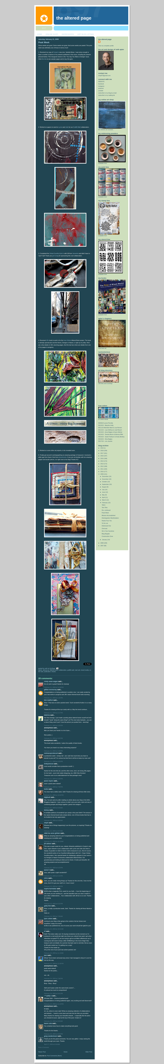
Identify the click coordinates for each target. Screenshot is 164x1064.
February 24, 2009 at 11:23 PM (53, 1004)
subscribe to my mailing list (106, 95)
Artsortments (63, 457)
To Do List (105, 523)
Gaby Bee (47, 906)
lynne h (47, 870)
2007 (102, 545)
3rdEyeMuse (48, 764)
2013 (102, 463)
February (105, 502)
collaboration (63, 670)
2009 (102, 474)
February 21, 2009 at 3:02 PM (53, 738)
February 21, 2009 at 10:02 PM (53, 795)
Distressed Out (106, 526)
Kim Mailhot (48, 700)
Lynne (60, 127)
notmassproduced (51, 753)
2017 (102, 453)
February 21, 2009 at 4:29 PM (53, 761)
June (103, 492)
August (104, 487)
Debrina (47, 715)
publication (47, 671)
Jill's (47, 340)
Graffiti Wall (77, 127)
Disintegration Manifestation (110, 518)
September (105, 484)
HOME (39, 34)
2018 (102, 450)
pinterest (101, 88)
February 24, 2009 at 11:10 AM (53, 953)
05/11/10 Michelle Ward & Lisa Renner (110, 427)
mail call (77, 670)
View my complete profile (106, 45)
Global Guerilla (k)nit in (56, 253)
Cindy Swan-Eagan (51, 681)
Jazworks (75, 253)
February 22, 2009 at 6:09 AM (53, 820)
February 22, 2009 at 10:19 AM (53, 841)
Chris (46, 878)
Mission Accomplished (108, 515)
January (104, 539)
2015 (102, 458)
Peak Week (43, 42)
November (105, 479)
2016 (102, 456)
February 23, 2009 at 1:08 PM (53, 886)
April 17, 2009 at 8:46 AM (52, 1044)
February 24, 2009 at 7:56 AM (53, 916)
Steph (46, 823)
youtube (100, 90)
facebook (101, 84)
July (103, 489)
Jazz (45, 955)
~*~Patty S (48, 996)
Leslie (46, 789)
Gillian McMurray (50, 690)
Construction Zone (107, 536)
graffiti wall (70, 670)
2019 (102, 448)
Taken (103, 505)
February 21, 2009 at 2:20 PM (53, 725)
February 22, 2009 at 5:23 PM (53, 867)
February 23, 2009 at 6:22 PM (53, 903)
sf (44, 931)
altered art (46, 670)
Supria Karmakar (50, 889)
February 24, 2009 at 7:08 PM (53, 978)
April (103, 497)
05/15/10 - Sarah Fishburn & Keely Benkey (111, 436)
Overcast (104, 528)
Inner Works (67, 340)
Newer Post (42, 1052)
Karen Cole (48, 1023)
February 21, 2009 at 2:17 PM (53, 713)
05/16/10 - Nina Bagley (105, 439)
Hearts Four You (107, 520)
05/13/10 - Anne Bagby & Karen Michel (110, 432)
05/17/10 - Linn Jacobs (105, 441)
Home (65, 1052)
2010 (102, 471)
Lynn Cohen (48, 918)
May (103, 495)
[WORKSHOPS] (68, 34)
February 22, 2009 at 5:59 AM (53, 808)
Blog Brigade (106, 533)
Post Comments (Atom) (54, 1055)
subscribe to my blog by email (107, 93)
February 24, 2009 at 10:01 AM (53, 929)
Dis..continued (106, 510)
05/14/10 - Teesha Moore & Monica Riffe (110, 434)
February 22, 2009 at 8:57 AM (53, 831)
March (104, 500)
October (104, 481)
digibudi (47, 797)
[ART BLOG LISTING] (86, 34)
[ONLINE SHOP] (52, 34)
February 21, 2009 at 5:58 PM (53, 778)
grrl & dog (55, 255)
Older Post (88, 1052)
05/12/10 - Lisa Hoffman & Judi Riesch (110, 430)
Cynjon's (56, 52)
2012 (102, 466)
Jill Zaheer (47, 843)
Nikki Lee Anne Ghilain (52, 833)
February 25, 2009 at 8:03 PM (53, 1034)
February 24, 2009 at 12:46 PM (53, 963)
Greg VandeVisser (50, 1036)
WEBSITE (101, 81)
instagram (101, 86)
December (105, 476)
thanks (54, 671)
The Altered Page (73, 18)
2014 (102, 461)
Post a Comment (43, 1047)
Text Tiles (104, 507)
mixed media (85, 670)
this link (44, 59)
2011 (102, 469)
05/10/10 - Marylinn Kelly (106, 425)
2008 (102, 543)
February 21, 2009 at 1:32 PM (53, 698)
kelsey (46, 810)
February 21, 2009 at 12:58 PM (53, 687)
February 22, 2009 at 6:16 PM (53, 876)
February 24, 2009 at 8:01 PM (53, 993)
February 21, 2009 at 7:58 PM (53, 787)
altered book (54, 670)
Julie (66, 127)
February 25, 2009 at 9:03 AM (53, 1021)
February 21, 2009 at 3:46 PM (53, 751)
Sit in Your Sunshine (108, 531)
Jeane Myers (48, 781)
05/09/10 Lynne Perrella (105, 423)
